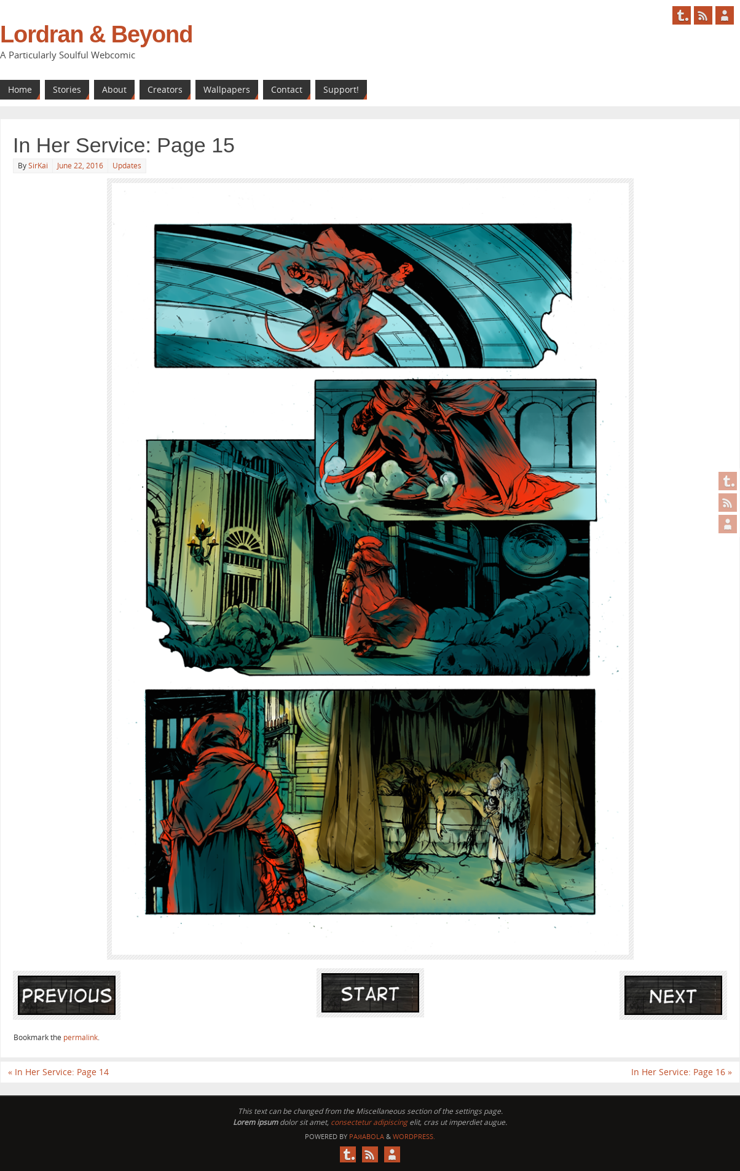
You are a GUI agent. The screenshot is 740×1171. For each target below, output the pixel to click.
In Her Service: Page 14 (58, 1072)
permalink (80, 1037)
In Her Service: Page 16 (681, 1072)
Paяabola (366, 1136)
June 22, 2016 (80, 165)
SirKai (38, 165)
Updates (126, 165)
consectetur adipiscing (369, 1122)
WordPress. (414, 1136)
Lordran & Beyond (96, 34)
